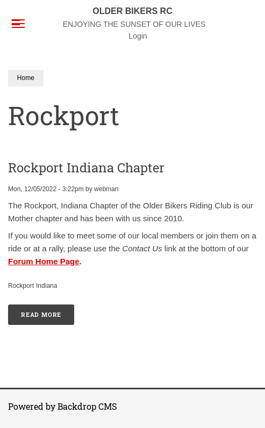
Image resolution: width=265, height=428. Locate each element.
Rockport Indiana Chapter (86, 167)
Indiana (46, 285)
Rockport (21, 285)
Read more (47, 311)
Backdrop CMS (87, 406)
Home (25, 78)
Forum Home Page (44, 261)
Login (137, 36)
